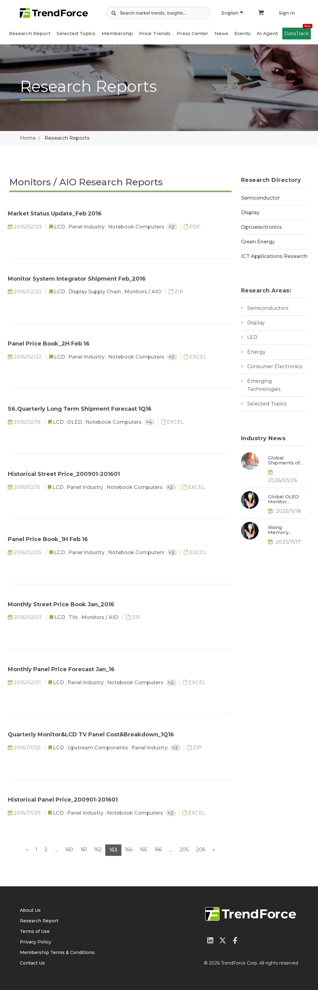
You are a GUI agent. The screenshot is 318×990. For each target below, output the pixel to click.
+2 (172, 227)
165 (143, 849)
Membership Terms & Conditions (57, 952)
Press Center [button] (192, 33)
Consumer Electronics (274, 366)
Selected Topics (266, 404)
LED (252, 337)
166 (158, 849)
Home (28, 138)
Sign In (287, 13)
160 (69, 849)
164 (129, 849)
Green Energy (258, 242)
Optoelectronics (261, 227)
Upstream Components (98, 748)
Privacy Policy (35, 942)
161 (83, 849)
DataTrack (297, 32)
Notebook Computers (137, 227)
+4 (149, 422)
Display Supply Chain (95, 292)
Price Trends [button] (154, 33)
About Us (30, 910)
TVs (74, 617)
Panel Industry (87, 227)
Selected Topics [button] (76, 33)
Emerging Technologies (263, 385)
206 (200, 849)
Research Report (29, 33)
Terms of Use (35, 931)
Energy (256, 352)
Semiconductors (267, 308)
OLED (75, 422)
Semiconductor (260, 198)
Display (250, 212)
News (221, 33)
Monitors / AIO (143, 292)
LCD (60, 227)
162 (98, 849)
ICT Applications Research (274, 256)
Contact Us (32, 963)
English (232, 13)
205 (184, 849)
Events (242, 33)
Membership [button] (117, 33)
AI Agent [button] (267, 33)
